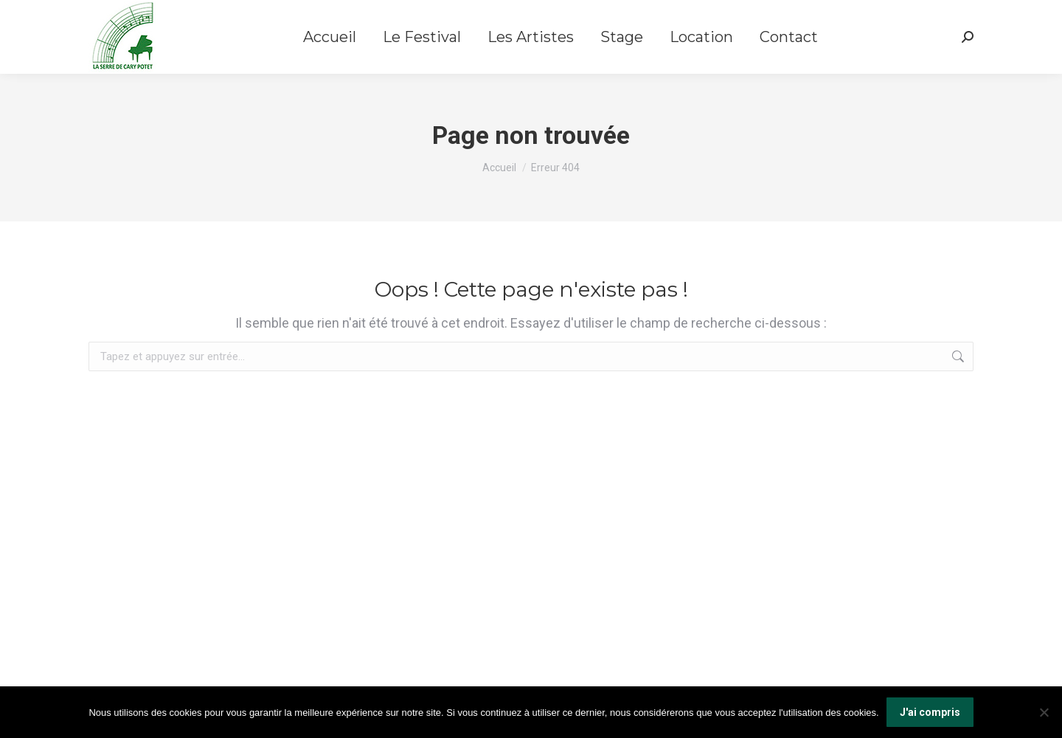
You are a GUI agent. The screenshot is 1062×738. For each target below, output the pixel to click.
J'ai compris (930, 712)
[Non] (1043, 712)
